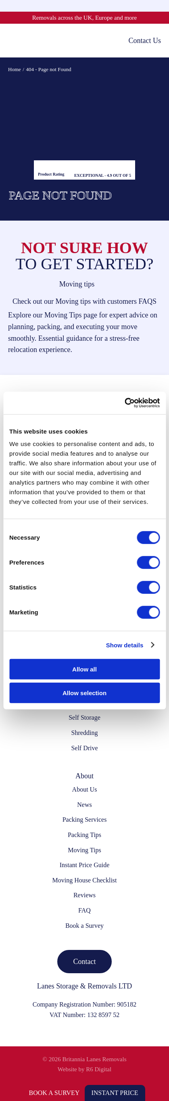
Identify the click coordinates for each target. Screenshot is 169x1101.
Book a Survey (54, 1092)
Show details (125, 644)
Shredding (84, 732)
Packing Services (85, 819)
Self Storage (84, 717)
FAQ (84, 910)
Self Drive (84, 748)
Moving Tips (84, 850)
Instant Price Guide (85, 865)
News (84, 804)
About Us (84, 789)
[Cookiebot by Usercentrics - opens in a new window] (124, 403)
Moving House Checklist (84, 880)
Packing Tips (84, 834)
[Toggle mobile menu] (12, 40)
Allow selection (84, 692)
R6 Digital (98, 1069)
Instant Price (114, 1092)
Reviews (84, 895)
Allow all (84, 669)
